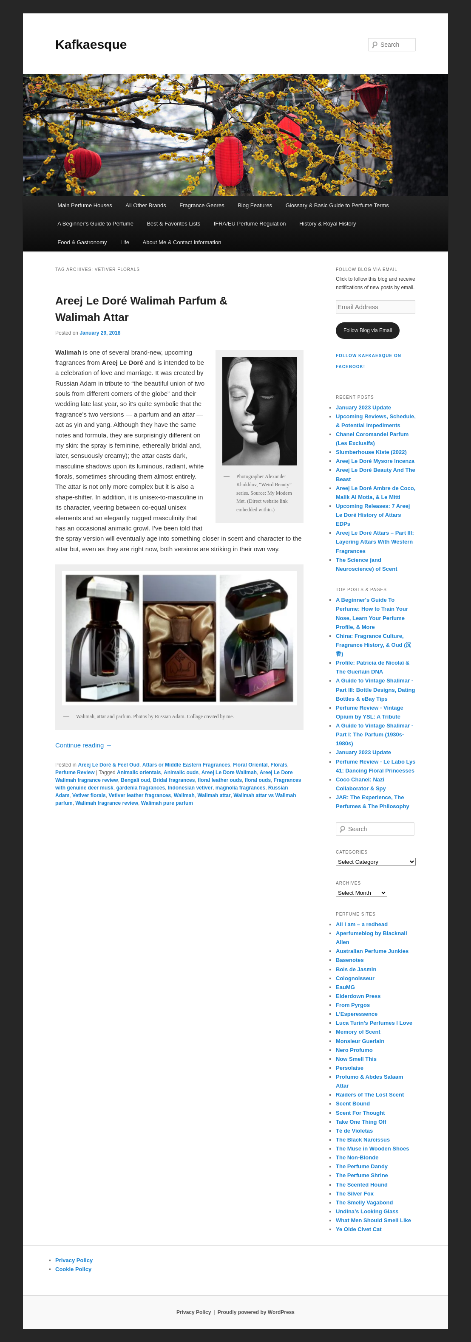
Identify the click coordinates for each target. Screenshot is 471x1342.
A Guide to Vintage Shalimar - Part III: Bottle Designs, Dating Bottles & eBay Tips (375, 689)
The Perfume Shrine (362, 1175)
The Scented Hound (362, 1184)
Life (124, 242)
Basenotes (350, 960)
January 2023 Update (363, 407)
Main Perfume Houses (84, 205)
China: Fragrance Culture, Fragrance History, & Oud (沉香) (373, 645)
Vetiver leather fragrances (139, 795)
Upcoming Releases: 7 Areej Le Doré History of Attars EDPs (373, 515)
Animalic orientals (139, 772)
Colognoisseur (355, 978)
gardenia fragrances (140, 788)
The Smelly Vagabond (364, 1202)
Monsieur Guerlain (360, 1041)
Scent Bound (353, 1103)
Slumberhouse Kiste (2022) (371, 452)
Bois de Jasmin (356, 969)
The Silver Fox (355, 1193)
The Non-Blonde (357, 1157)
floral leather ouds (220, 780)
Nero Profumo (354, 1050)
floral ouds (258, 780)
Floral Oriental (250, 765)
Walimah (184, 795)
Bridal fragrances (174, 780)
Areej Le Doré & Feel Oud (108, 765)
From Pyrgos (353, 1005)
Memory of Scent (358, 1032)
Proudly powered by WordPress (256, 1312)
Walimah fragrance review (106, 803)
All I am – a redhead (362, 924)
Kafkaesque (91, 44)
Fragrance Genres (201, 205)
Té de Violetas (354, 1131)
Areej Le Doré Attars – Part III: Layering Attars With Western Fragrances (375, 542)
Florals (278, 765)
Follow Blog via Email (367, 330)
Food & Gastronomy (82, 242)
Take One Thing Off (361, 1122)
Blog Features (255, 205)
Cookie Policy (73, 1269)
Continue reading (83, 745)
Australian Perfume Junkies (372, 951)
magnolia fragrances (240, 788)
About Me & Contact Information (181, 242)
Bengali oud (135, 780)
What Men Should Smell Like (373, 1220)
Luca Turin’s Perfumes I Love (374, 1023)
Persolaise (349, 1068)
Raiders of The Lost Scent (370, 1094)
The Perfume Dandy (362, 1166)
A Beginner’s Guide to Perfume (95, 223)
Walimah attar (213, 795)
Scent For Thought (360, 1113)
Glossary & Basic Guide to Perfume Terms (337, 205)
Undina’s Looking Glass (367, 1211)
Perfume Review (75, 772)
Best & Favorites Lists (173, 223)
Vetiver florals (89, 795)
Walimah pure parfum (167, 803)
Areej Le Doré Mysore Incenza (375, 461)
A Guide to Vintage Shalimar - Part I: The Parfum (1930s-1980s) (374, 734)
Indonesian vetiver (190, 788)
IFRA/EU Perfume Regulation (250, 223)
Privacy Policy (74, 1260)
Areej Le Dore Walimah (229, 772)
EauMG (345, 987)
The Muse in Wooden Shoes (372, 1148)
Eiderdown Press (358, 996)
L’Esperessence (356, 1014)
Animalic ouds (181, 772)
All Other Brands (145, 205)
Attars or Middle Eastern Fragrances (186, 765)
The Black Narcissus (363, 1139)
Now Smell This (356, 1059)
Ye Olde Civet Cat (359, 1229)
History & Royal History (327, 223)
